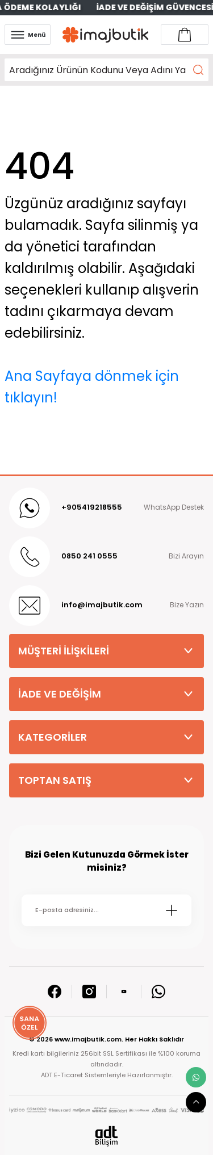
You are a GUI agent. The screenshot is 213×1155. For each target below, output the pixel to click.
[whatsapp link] (196, 1077)
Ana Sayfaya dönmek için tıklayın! (92, 387)
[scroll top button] (196, 1102)
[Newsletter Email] (106, 910)
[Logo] (105, 35)
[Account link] (184, 34)
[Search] (106, 69)
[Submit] (171, 910)
